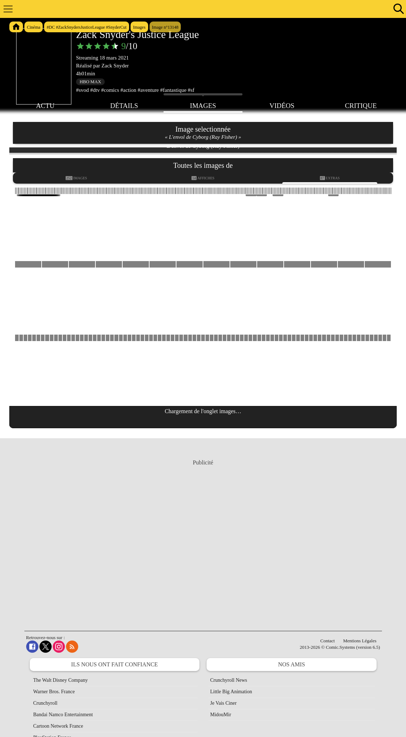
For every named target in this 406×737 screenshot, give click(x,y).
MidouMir (220, 714)
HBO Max (90, 81)
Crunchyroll (45, 703)
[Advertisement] (203, 538)
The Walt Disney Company (60, 680)
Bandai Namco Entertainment (63, 714)
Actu (45, 104)
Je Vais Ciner (223, 703)
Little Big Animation (231, 691)
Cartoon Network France (58, 726)
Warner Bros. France (54, 691)
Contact (327, 640)
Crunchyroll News (228, 680)
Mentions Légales (360, 640)
